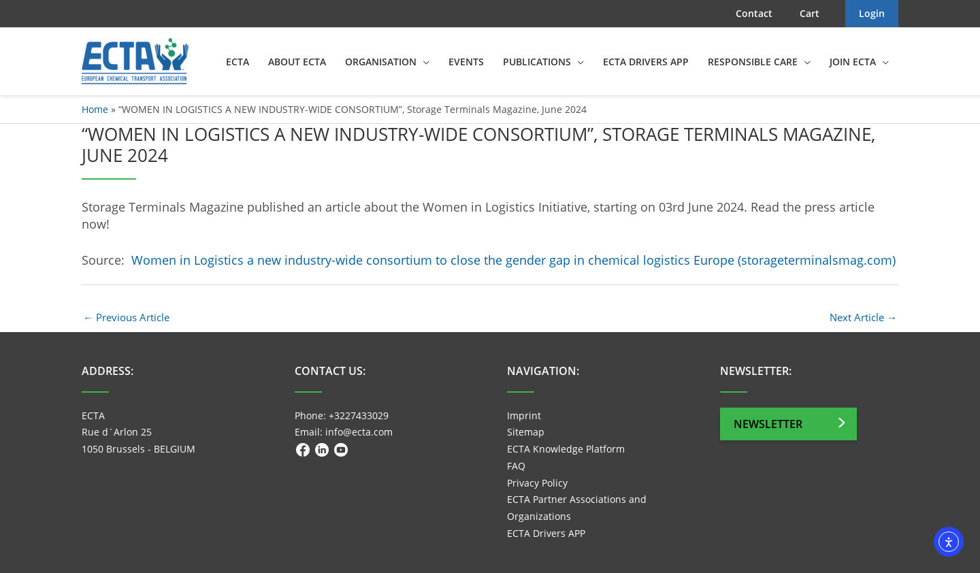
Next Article (863, 317)
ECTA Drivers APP (546, 533)
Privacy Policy (537, 482)
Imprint (524, 415)
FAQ (516, 465)
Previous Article (126, 317)
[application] (422, 62)
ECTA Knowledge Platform (566, 448)
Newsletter (768, 423)
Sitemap (525, 431)
